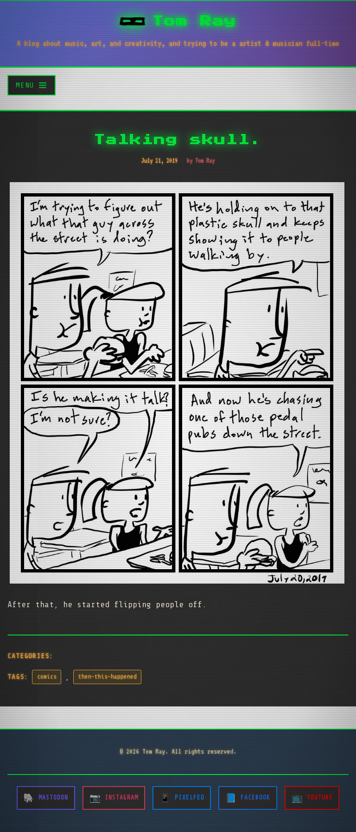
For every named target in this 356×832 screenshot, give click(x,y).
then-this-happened (107, 676)
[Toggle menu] (31, 85)
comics (47, 676)
